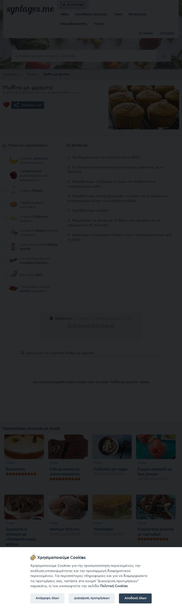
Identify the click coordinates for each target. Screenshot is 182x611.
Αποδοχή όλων (135, 598)
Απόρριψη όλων (47, 598)
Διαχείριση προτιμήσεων (91, 598)
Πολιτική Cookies (114, 586)
